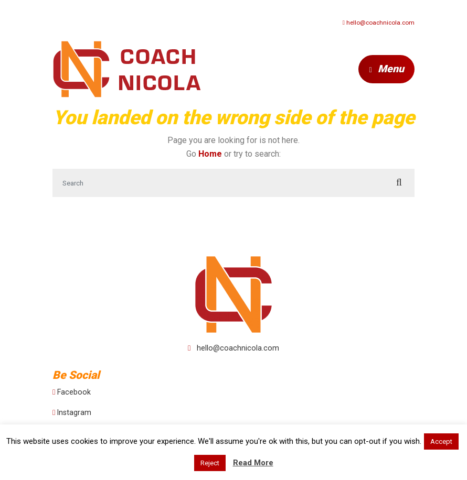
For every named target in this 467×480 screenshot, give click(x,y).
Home (210, 154)
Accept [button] (441, 441)
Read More (253, 462)
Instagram (74, 412)
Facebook (74, 392)
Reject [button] (209, 463)
